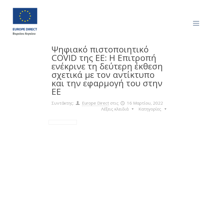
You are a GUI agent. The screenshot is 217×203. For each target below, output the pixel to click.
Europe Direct (95, 103)
